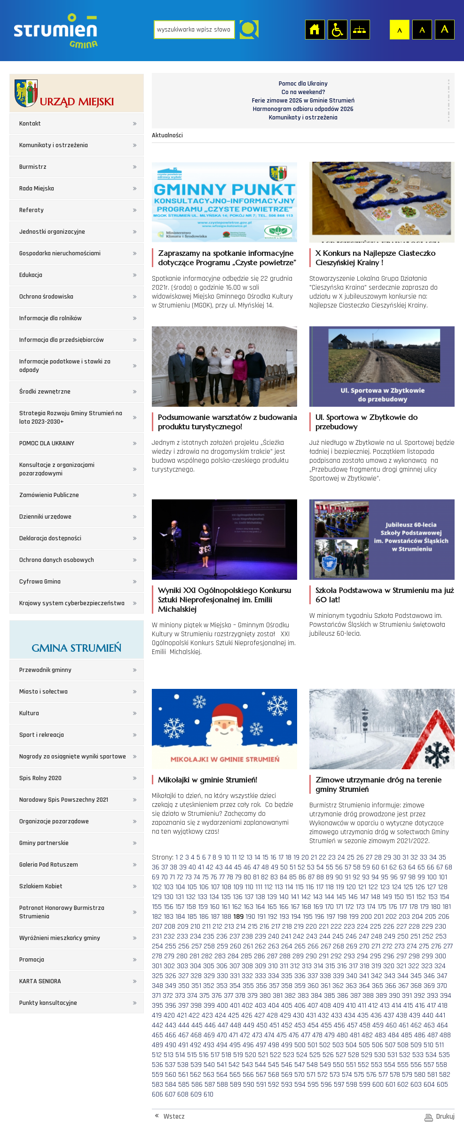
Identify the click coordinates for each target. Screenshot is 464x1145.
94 (375, 877)
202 (391, 917)
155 (157, 907)
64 (412, 867)
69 (155, 877)
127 (431, 887)
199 (354, 917)
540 (209, 1065)
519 (238, 1055)
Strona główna (314, 29)
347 (442, 976)
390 (394, 996)
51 (293, 867)
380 (265, 996)
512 (157, 1055)
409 (338, 1006)
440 (427, 1015)
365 (377, 986)
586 (197, 1085)
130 (168, 897)
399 (209, 1006)
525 (315, 1055)
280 (182, 956)
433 (336, 1015)
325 (157, 976)
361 (325, 986)
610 (208, 1094)
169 (318, 907)
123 (385, 887)
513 (168, 1055)
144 (329, 897)
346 (429, 976)
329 (209, 976)
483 (380, 1035)
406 (300, 1006)
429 (285, 1015)
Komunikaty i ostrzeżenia (53, 145)
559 (157, 1075)
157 (179, 907)
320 (388, 966)
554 (389, 1065)
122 (373, 887)
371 (156, 996)
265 (300, 946)
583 (157, 1085)
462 (416, 1025)
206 (443, 917)
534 (431, 1055)
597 (339, 1085)
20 (305, 857)
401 (235, 1006)
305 (208, 966)
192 (272, 917)
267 (326, 946)
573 (335, 1075)
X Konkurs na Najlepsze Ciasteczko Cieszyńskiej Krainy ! (375, 257)
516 (204, 1055)
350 (183, 986)
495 (235, 1045)
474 (269, 1035)
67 (439, 867)
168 (306, 907)
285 (246, 956)
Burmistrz (33, 167)
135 (226, 897)
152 (421, 897)
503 (338, 1045)
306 (222, 966)
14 (257, 857)
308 (247, 966)
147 (364, 897)
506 (377, 1045)
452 (286, 1025)
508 (403, 1045)
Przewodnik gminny (45, 670)
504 (351, 1045)
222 (336, 927)
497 (261, 1045)
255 (170, 946)
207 (157, 927)
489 (157, 1045)
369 (429, 986)
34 (433, 857)
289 (298, 956)
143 (317, 897)
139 (272, 897)
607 (170, 1094)
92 (356, 877)
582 (444, 1075)
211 (206, 927)
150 (399, 897)
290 (311, 956)
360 (313, 986)
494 (222, 1045)
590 (248, 1085)
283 (220, 956)
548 (312, 1065)
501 (312, 1045)
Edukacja (30, 275)
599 (364, 1085)
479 (329, 1035)
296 (388, 956)
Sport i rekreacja (41, 735)
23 (332, 857)
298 (414, 956)
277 (448, 946)
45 (238, 867)
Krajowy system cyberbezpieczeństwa (72, 603)
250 (403, 936)
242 (298, 936)
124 (396, 887)
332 (247, 976)
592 (273, 1085)
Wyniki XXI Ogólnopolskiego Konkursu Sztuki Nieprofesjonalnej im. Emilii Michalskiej (224, 599)
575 (359, 1075)
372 (168, 996)
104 (180, 887)
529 (366, 1055)
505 (364, 1045)
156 (168, 907)
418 (443, 1006)
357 (274, 986)
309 (260, 966)
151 (410, 897)
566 (248, 1075)
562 (195, 1075)
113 (279, 887)
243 (311, 936)
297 (401, 956)
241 (286, 936)
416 (420, 1006)
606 (157, 1094)
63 (402, 867)
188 (226, 917)
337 (312, 976)
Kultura (29, 713)
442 (157, 1025)
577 (383, 1075)
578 (395, 1075)
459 (378, 1025)
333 (260, 976)
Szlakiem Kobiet (41, 886)
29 (387, 857)
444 (183, 1025)
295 (375, 956)
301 (157, 966)
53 (311, 867)
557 (429, 1065)
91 (348, 877)
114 (289, 887)
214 (241, 927)
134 (214, 897)
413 (385, 1006)
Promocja (31, 959)
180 (435, 907)
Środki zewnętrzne (45, 391)
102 (157, 887)
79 (238, 877)
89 (329, 877)
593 (286, 1085)
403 (260, 1006)
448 (235, 1025)
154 (444, 897)
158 (191, 907)
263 (273, 946)
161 (225, 907)
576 (371, 1075)
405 (286, 1006)
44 (228, 867)
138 (260, 897)
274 (412, 946)
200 (366, 917)
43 (219, 867)
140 (284, 897)
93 (366, 877)
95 (384, 877)
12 (241, 857)
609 (196, 1094)
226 (388, 927)
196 (319, 917)
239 (260, 936)
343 (389, 976)
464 (442, 1025)
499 (286, 1045)
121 (362, 887)
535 (444, 1055)
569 (286, 1075)
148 (375, 897)
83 (274, 877)
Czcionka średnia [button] (421, 29)
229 (427, 927)
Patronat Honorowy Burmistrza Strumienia (61, 912)
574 (347, 1075)
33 (423, 857)
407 (312, 1006)
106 (204, 887)
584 (170, 1085)
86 (302, 877)
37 (164, 867)
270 (364, 946)
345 (416, 976)
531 (392, 1055)
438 (401, 1015)
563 (208, 1075)
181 (446, 907)
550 (338, 1065)
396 (170, 1006)
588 (222, 1085)
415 (408, 1006)
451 (274, 1025)
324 (440, 966)
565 (235, 1075)
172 (349, 907)
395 (157, 1006)
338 (325, 976)
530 (379, 1055)
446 (210, 1025)
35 (442, 857)
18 (288, 857)
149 (387, 897)
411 (362, 1006)
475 (281, 1035)
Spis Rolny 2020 (40, 778)
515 (192, 1055)
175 (381, 907)
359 (300, 986)
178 (413, 907)
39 (183, 867)
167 (295, 907)
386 (342, 996)
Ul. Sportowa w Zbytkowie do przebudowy (366, 421)
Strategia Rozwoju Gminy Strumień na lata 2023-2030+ (70, 417)
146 (353, 897)
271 (375, 946)
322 (413, 966)
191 (261, 917)
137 (248, 897)
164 (260, 907)
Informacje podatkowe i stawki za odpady (64, 365)
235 (208, 936)
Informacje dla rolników (50, 318)
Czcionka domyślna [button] (399, 29)
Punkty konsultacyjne (48, 1003)
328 (196, 976)
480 (342, 1035)
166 (284, 907)
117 (319, 887)
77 (222, 877)
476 (294, 1035)
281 (194, 956)
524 (301, 1055)
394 (445, 996)
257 (196, 946)
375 (204, 996)
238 (247, 936)
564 (222, 1075)
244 (324, 936)
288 (285, 956)
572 (322, 1075)
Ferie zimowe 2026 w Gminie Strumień (303, 100)
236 (222, 936)
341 (364, 976)
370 (442, 986)
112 (268, 887)
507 (390, 1045)
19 (296, 857)
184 (180, 917)
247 (364, 936)
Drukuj (445, 1116)
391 (407, 996)
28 (378, 857)
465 (157, 1035)
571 (311, 1075)
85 (293, 877)
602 (403, 1085)
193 (284, 917)
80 (247, 877)
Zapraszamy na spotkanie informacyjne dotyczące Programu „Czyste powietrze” (227, 257)
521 (263, 1055)
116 (310, 887)
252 (427, 936)
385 (329, 996)
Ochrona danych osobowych (56, 560)
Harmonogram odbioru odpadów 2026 (303, 109)
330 (222, 976)
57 (348, 867)
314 (318, 966)
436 (376, 1015)
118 (329, 887)
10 (227, 857)
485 (406, 1035)
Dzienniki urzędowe (45, 517)
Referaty (31, 210)
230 (440, 927)
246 (351, 936)
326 (170, 976)
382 (290, 996)
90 (339, 877)
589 (235, 1085)
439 (414, 1015)
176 (392, 907)
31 (405, 857)
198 (342, 917)
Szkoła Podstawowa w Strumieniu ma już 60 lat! (384, 594)
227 (401, 927)
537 (170, 1065)
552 (363, 1065)
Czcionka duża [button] (444, 29)
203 (404, 917)
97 (403, 877)
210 (195, 927)
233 (182, 936)
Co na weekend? (303, 92)
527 (341, 1055)
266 (313, 946)
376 (217, 996)
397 (183, 1006)
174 (371, 907)
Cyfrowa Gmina (40, 581)
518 (226, 1055)
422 (194, 1015)
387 (355, 996)
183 (168, 917)
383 (303, 996)
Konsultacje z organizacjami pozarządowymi (56, 469)
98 (412, 877)
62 (393, 867)
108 (226, 887)
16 (273, 857)
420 (169, 1015)
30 (397, 857)
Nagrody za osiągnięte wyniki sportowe (72, 756)
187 (215, 917)
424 (220, 1015)
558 (441, 1065)
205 (430, 917)
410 (351, 1006)
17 (280, 857)
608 (183, 1094)
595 (313, 1085)
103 (168, 887)
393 (432, 996)
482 (367, 1035)
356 (261, 986)
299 (427, 956)
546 (286, 1065)
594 (300, 1085)
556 (416, 1065)
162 (237, 907)
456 (339, 1025)
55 (329, 867)
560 (170, 1075)
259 (222, 946)
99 (421, 877)
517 (215, 1055)
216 (264, 927)
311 (284, 966)
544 (260, 1065)
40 (192, 867)
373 (180, 996)
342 (376, 976)
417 (431, 1006)
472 (245, 1035)
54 (320, 867)
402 (247, 1006)
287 (272, 956)
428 (272, 1015)
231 (157, 936)
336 (300, 976)
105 (192, 887)
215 (253, 927)
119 (340, 887)
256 (183, 946)
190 (250, 917)
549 (325, 1065)
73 (188, 877)
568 (273, 1075)
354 (235, 986)
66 (430, 867)
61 (384, 867)
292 (336, 956)
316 (342, 966)
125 (408, 887)
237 (234, 936)
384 (316, 996)
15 (265, 857)
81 (256, 877)
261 (248, 946)
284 (233, 956)
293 (349, 956)
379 (252, 996)
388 (368, 996)
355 (248, 986)
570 (299, 1075)
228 (414, 927)
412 (373, 1006)
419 (157, 1015)
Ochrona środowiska (46, 296)
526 (328, 1055)
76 (214, 877)
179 (424, 907)
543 (247, 1065)
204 (417, 917)
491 (183, 1045)
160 (215, 907)
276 (436, 946)
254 (157, 946)
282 (206, 956)
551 (351, 1065)
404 (273, 1006)
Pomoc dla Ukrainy (303, 83)
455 (326, 1025)
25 (350, 857)
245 (338, 936)
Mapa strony (359, 29)
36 (155, 867)
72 (180, 877)
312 (295, 966)
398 (196, 1006)
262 (260, 946)
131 (179, 897)
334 (273, 976)
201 (379, 917)
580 (419, 1075)
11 (234, 857)
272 (387, 946)
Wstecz (174, 1116)
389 (381, 996)
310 (273, 966)
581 (432, 1075)
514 (180, 1055)
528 (353, 1055)
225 (375, 927)
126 (420, 887)
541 (222, 1065)
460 (391, 1025)
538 (183, 1065)
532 (404, 1055)
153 (433, 897)
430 (298, 1015)
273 (399, 946)
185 (192, 917)
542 (234, 1065)
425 (233, 1015)
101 (443, 877)
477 (305, 1035)
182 (157, 917)
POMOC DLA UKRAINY (46, 443)
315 (330, 966)
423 (207, 1015)
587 (209, 1085)
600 (378, 1085)
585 (183, 1085)
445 (197, 1025)
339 (338, 976)
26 (360, 857)
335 (286, 976)
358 (286, 986)
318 (365, 966)
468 (196, 1035)
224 (362, 927)
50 (284, 867)
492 (195, 1045)
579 (407, 1075)
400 (222, 1006)
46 (247, 867)
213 (229, 927)
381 (278, 996)
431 (311, 1015)
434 (349, 1015)
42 (209, 867)
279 (169, 956)
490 (170, 1045)
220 (311, 927)
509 (416, 1045)
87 (311, 877)
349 (170, 986)
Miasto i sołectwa (43, 691)
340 (351, 976)
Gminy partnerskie (44, 843)
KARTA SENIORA (40, 981)
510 (428, 1045)
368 (416, 986)
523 (288, 1055)
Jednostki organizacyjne (52, 232)
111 (258, 887)
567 (261, 1075)
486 (419, 1035)
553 (376, 1065)
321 (401, 966)
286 (259, 956)
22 (322, 857)
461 (404, 1025)
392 (419, 996)
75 (205, 877)
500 (300, 1045)
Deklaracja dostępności (50, 538)
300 (440, 956)
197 (330, 917)
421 (182, 1015)
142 (306, 897)
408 (325, 1006)
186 (204, 917)
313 (307, 966)
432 (323, 1015)
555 (403, 1065)
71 (172, 877)
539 (196, 1065)
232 (169, 936)
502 (324, 1045)
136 (238, 897)
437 (389, 1015)
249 (389, 936)
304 (195, 966)
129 (157, 897)
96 (394, 877)
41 (201, 867)
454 (313, 1025)
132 (191, 897)
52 (301, 867)
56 (339, 867)
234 (195, 936)
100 (432, 877)
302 (169, 966)
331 (235, 976)
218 (287, 927)
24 (341, 857)
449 (248, 1025)
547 (299, 1065)
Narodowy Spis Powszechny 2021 (63, 800)
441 (440, 1015)
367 (403, 986)
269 (351, 946)
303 (182, 966)
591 (261, 1085)
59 (366, 867)
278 (157, 956)
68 (448, 867)
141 (295, 897)
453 (300, 1025)
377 (228, 996)
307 (234, 966)
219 (299, 927)
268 (338, 946)
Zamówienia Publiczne (49, 495)
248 (376, 936)
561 (183, 1075)
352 (208, 986)
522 (275, 1055)
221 (324, 927)
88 (320, 877)
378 (240, 996)
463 (429, 1025)
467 (183, 1035)
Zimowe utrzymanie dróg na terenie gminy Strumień (378, 784)
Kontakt (30, 123)
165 (272, 907)
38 (173, 867)
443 (170, 1025)
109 (238, 887)
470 (222, 1035)
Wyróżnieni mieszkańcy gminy (59, 938)
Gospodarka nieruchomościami (60, 253)
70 (164, 877)
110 (249, 887)
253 (441, 936)
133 (202, 897)
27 (369, 857)
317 (353, 966)
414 (396, 1006)
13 (249, 857)
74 (197, 877)
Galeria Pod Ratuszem (48, 865)
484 (393, 1035)
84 (283, 877)
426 (246, 1015)
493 (208, 1045)
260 (235, 946)
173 (360, 907)
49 (274, 867)
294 (362, 956)
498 (273, 1045)
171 (339, 907)
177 (403, 907)
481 (355, 1035)
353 (222, 986)
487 (432, 1035)
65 (421, 867)
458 (364, 1025)
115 (299, 887)
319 (376, 966)
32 (414, 857)
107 (215, 887)
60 (375, 867)
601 (390, 1085)
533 (418, 1055)
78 (230, 877)
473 (257, 1035)
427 (259, 1015)
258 (209, 946)
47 (256, 867)
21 (314, 857)
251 (415, 936)
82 (264, 877)
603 (416, 1085)
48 (265, 867)
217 (275, 927)
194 (296, 917)
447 (223, 1025)
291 (324, 956)
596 (326, 1085)
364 (364, 986)
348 (157, 986)
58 (357, 867)
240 (273, 936)
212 (217, 927)
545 (273, 1065)
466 (170, 1035)
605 (442, 1085)
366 (390, 986)
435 (363, 1015)
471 (233, 1035)
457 (352, 1025)
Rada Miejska (36, 188)
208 (169, 927)
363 (351, 986)
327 (183, 976)
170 (329, 907)
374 (192, 996)
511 (439, 1045)
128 (443, 887)
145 (341, 897)
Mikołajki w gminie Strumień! (207, 779)
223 (349, 927)
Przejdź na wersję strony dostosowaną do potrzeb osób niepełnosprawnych (337, 29)
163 (248, 907)
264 (286, 946)
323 (427, 966)
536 (157, 1065)
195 (308, 917)
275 (424, 946)
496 (248, 1045)
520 (250, 1055)
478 (317, 1035)
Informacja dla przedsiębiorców (61, 340)
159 (203, 907)
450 (261, 1025)
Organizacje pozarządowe (54, 821)
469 (209, 1035)
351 (196, 986)
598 (351, 1085)
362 (338, 986)
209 (183, 927)
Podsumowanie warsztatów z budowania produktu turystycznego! (227, 421)
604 (429, 1085)
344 (403, 976)
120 (351, 887)
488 (445, 1035)
